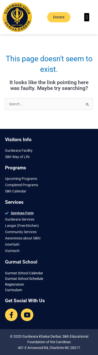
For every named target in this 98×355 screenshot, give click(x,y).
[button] (86, 17)
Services (14, 202)
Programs (15, 168)
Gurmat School (21, 262)
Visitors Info (18, 139)
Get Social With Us (25, 300)
